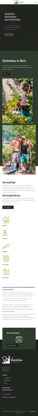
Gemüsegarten (7, 377)
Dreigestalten (33, 411)
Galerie (5, 382)
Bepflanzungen (7, 380)
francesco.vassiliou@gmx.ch (10, 397)
